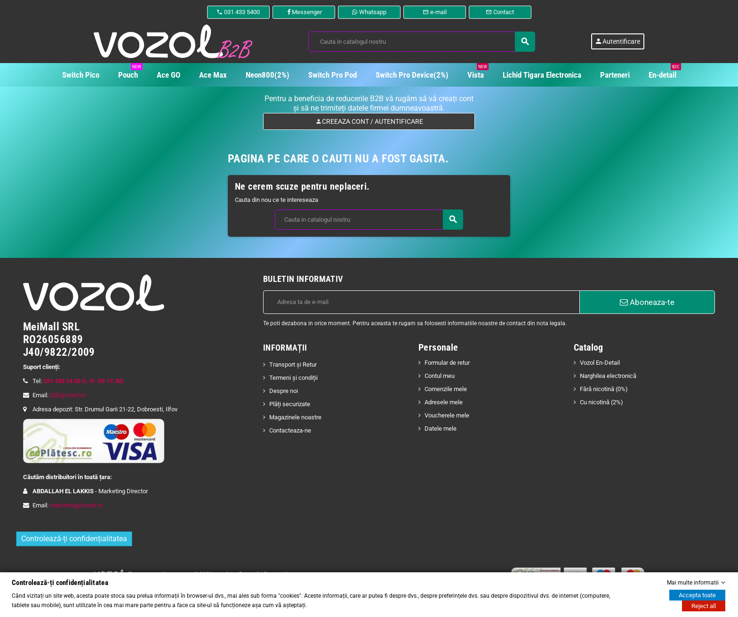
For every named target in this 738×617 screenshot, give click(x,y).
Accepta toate (697, 595)
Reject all (703, 605)
